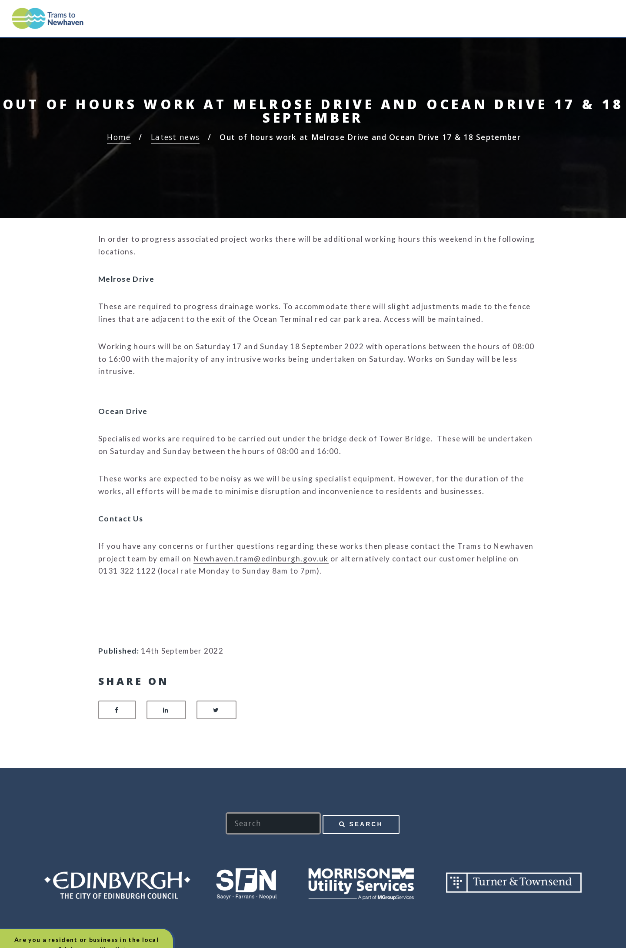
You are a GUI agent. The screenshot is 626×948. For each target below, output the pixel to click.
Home (118, 137)
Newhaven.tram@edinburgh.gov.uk (261, 558)
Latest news (175, 137)
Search (366, 824)
